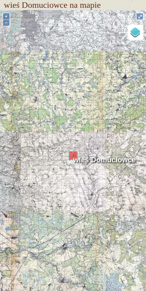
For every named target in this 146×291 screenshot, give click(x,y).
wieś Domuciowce (104, 160)
